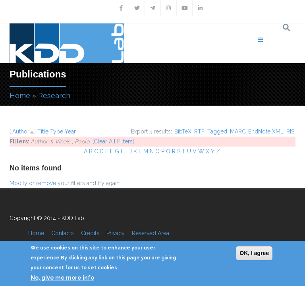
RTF (199, 131)
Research (54, 95)
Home (20, 95)
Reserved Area (150, 233)
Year (70, 131)
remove (46, 183)
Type (56, 131)
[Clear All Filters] (113, 141)
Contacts (62, 233)
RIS (290, 131)
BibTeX (182, 131)
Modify (18, 183)
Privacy (115, 233)
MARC (238, 131)
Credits (90, 233)
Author (20, 131)
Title (42, 131)
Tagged (217, 131)
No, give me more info (62, 277)
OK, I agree (254, 253)
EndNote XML (266, 131)
